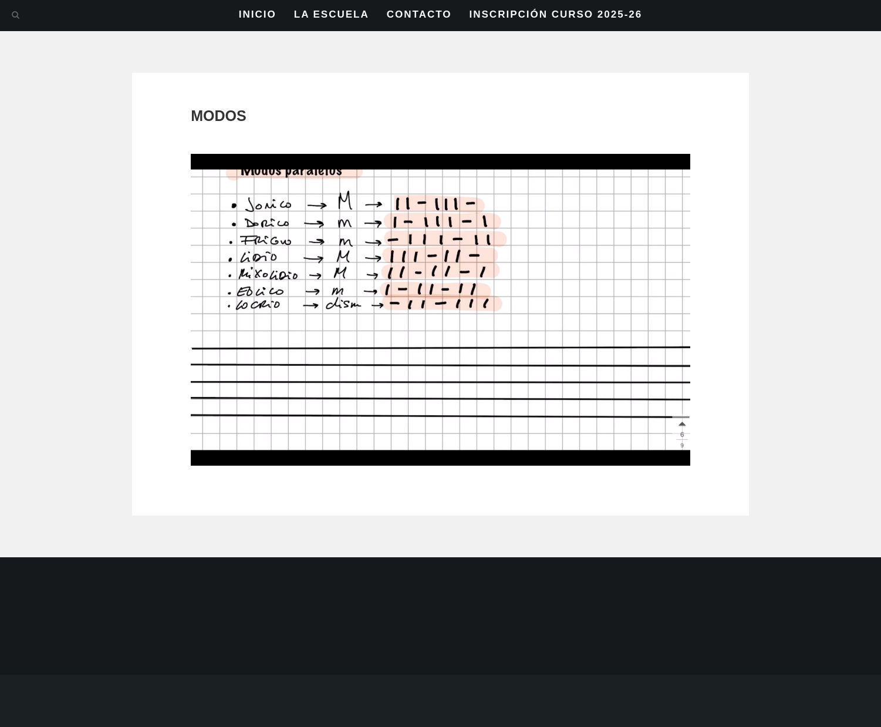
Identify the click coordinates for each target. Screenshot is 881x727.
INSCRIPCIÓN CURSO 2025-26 (556, 14)
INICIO (257, 14)
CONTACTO (419, 14)
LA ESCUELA (331, 14)
